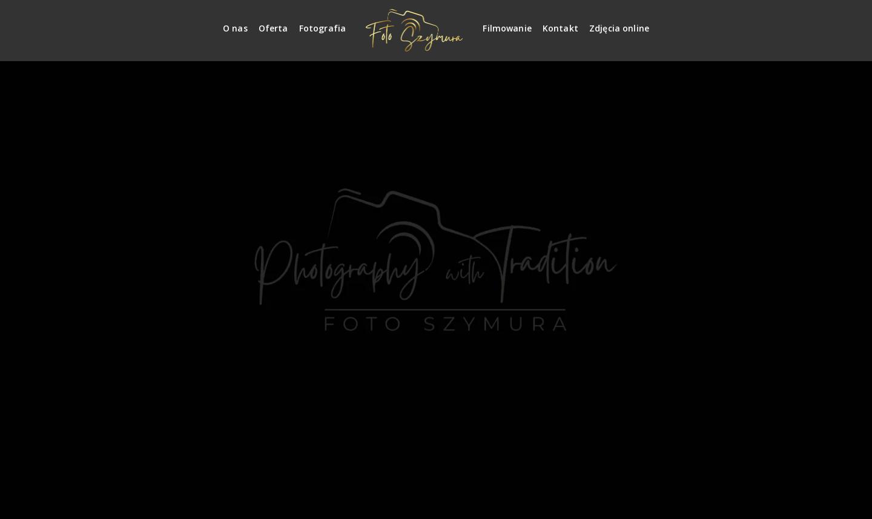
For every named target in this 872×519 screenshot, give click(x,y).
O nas (235, 28)
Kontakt (560, 28)
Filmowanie (507, 28)
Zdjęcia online (619, 28)
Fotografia (322, 28)
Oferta (273, 28)
